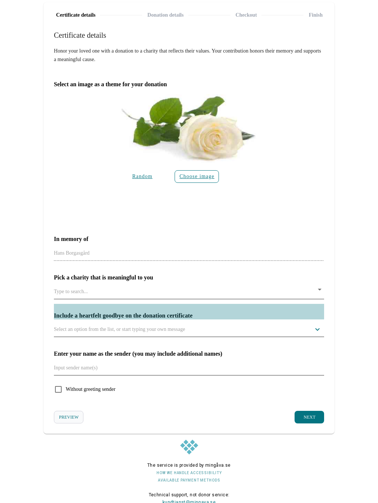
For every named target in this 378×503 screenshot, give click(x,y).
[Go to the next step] (309, 417)
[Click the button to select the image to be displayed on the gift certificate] (197, 176)
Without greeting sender (91, 389)
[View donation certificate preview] (68, 417)
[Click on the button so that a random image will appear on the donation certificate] (143, 176)
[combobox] (189, 291)
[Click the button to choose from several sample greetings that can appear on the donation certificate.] (317, 329)
